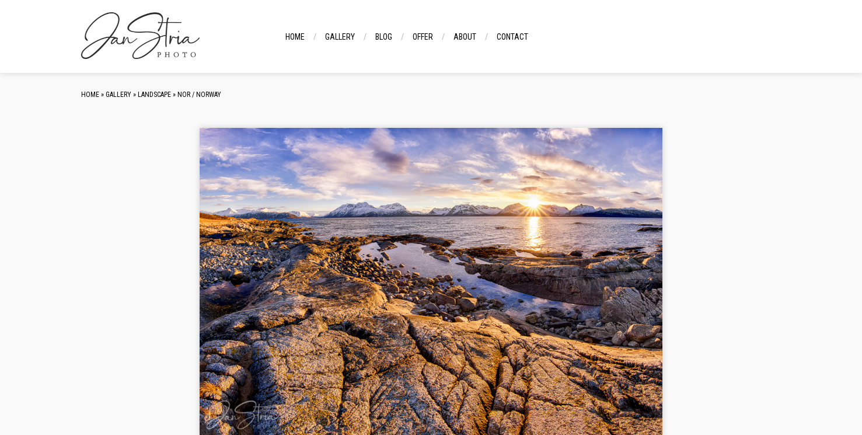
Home (295, 36)
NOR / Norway (199, 95)
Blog (383, 36)
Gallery (340, 36)
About (464, 36)
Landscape (154, 95)
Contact (512, 36)
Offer (423, 36)
